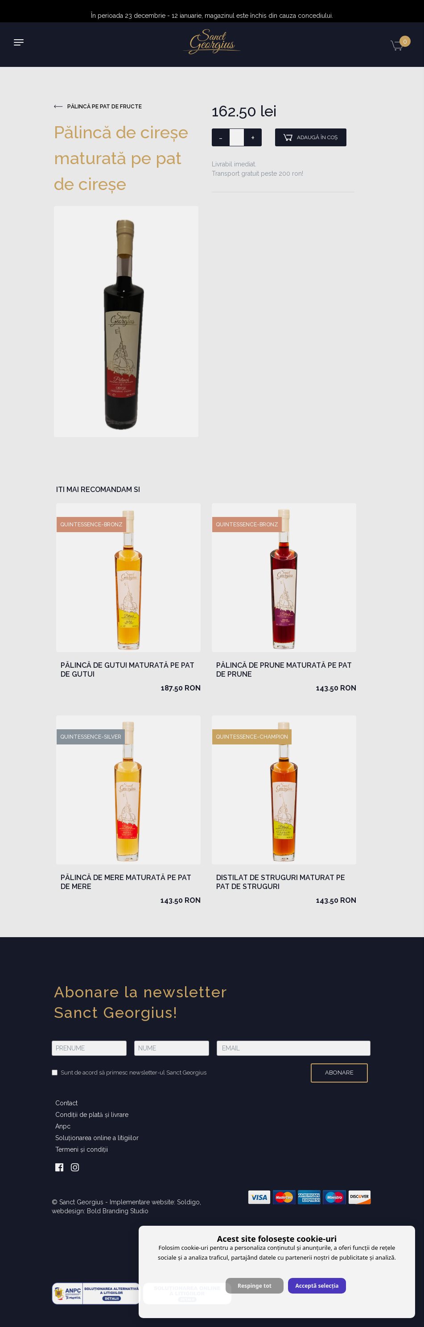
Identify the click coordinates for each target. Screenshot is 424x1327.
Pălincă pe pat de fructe (98, 106)
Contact (66, 1103)
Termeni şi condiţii (81, 1149)
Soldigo (188, 1202)
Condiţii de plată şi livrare (91, 1114)
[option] (126, 321)
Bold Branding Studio (117, 1211)
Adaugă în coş (311, 137)
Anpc (62, 1126)
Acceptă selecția (316, 1286)
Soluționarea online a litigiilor (97, 1137)
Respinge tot (255, 1286)
